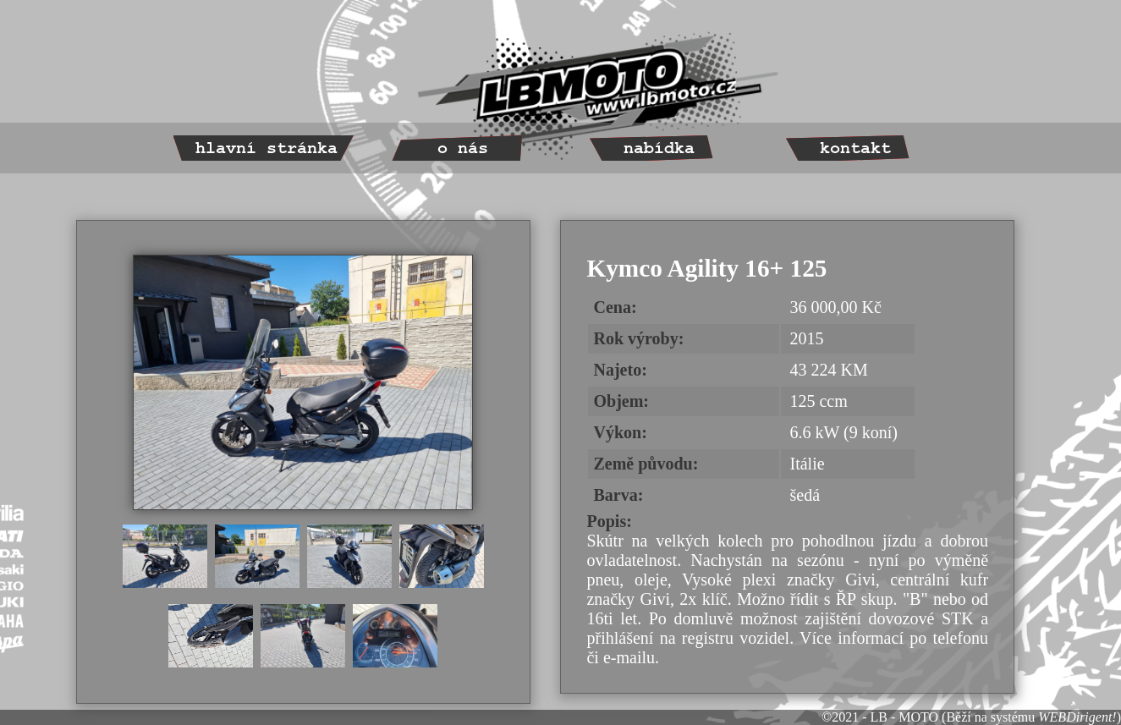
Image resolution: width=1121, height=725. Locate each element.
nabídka (659, 148)
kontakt (855, 148)
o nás (462, 148)
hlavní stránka (266, 148)
